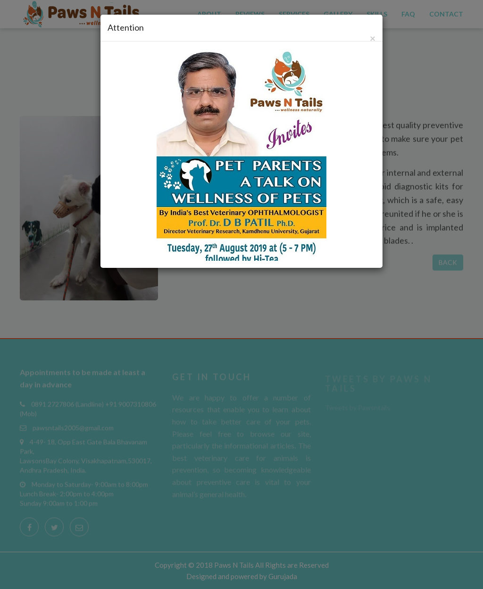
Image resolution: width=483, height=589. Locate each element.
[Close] (372, 38)
